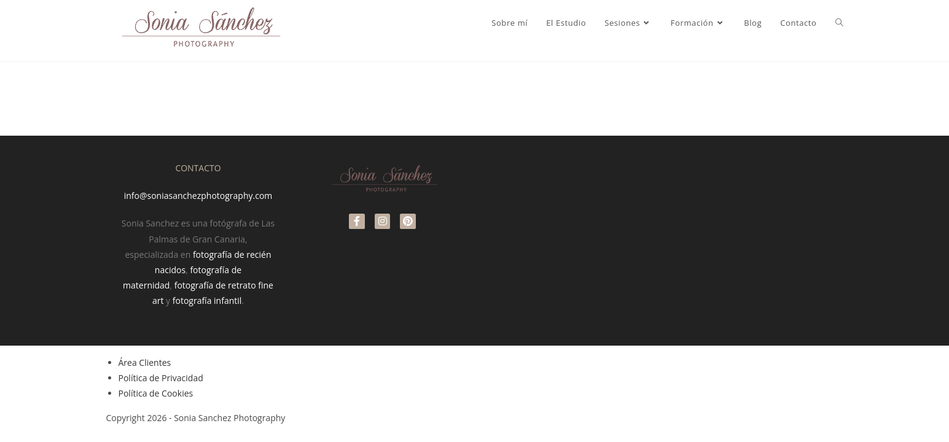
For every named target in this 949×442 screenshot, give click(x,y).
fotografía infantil (207, 300)
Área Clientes (145, 362)
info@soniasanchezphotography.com (198, 195)
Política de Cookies (156, 393)
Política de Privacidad (161, 378)
